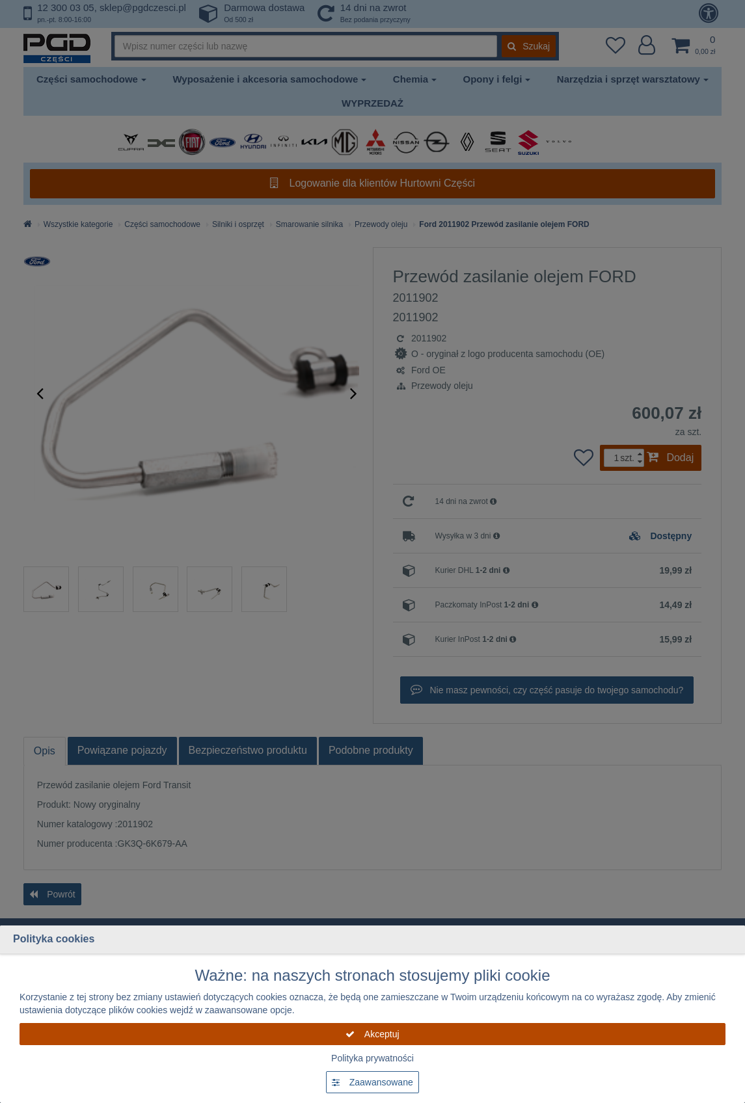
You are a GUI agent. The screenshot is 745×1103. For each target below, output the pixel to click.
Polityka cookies (53, 938)
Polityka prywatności (372, 1058)
